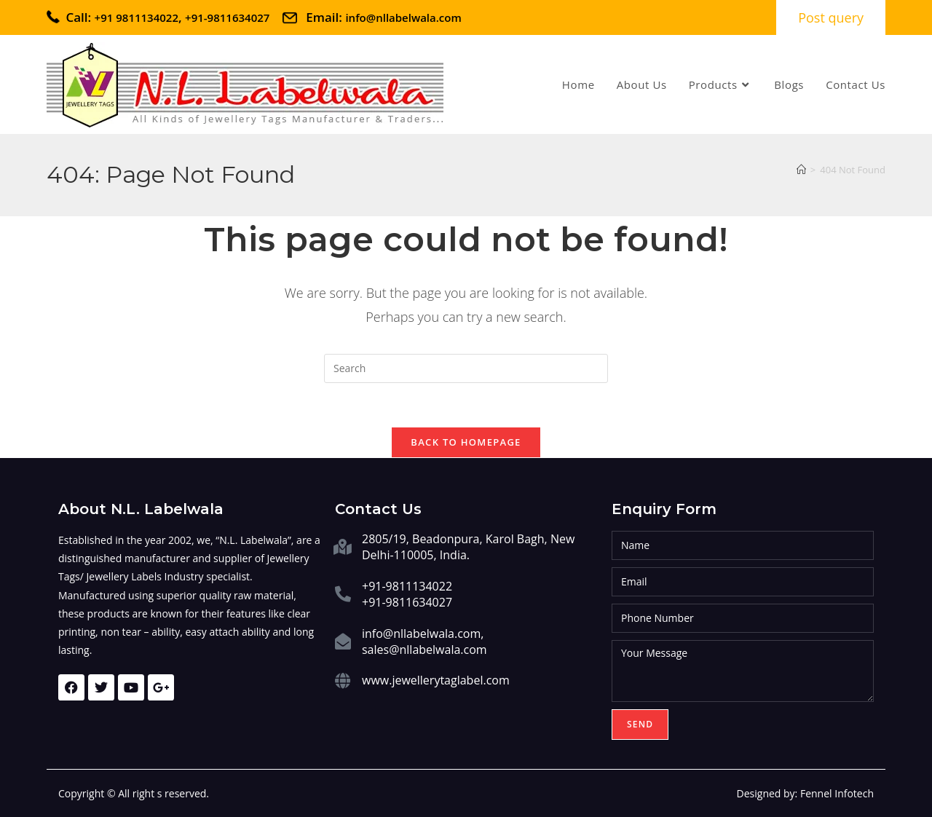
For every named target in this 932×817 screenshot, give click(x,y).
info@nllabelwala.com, (422, 633)
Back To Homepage (466, 442)
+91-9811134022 (407, 586)
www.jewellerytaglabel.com (436, 680)
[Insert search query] (466, 368)
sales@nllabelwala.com (424, 650)
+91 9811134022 (136, 17)
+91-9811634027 (228, 17)
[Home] (801, 169)
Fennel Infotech (837, 793)
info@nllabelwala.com (403, 17)
